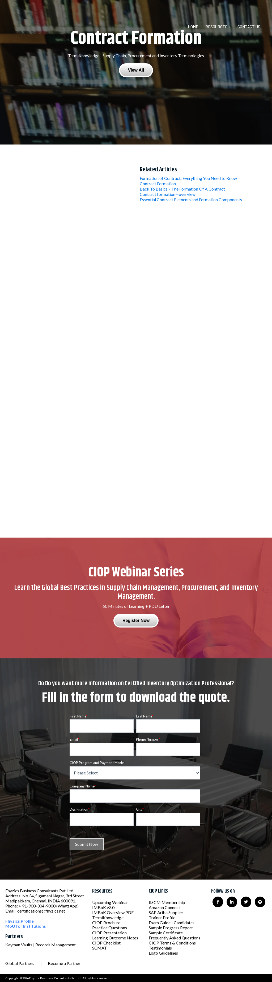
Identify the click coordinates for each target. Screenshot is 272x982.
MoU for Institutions (25, 926)
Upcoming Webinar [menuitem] (110, 902)
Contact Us (248, 26)
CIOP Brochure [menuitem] (106, 922)
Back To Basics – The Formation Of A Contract (182, 188)
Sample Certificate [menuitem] (166, 932)
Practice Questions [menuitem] (109, 927)
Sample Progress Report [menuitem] (171, 927)
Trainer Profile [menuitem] (162, 917)
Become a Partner (64, 963)
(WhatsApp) (67, 905)
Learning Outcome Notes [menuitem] (115, 937)
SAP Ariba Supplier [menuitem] (166, 912)
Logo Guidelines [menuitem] (163, 952)
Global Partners (19, 963)
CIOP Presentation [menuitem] (109, 932)
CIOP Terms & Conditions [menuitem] (172, 942)
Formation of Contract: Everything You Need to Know (188, 178)
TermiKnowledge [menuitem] (108, 917)
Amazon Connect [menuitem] (164, 907)
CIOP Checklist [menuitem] (106, 942)
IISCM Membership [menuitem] (167, 902)
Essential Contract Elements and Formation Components (191, 199)
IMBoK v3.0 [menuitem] (103, 907)
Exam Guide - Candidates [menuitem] (171, 922)
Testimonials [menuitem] (160, 947)
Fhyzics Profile (19, 920)
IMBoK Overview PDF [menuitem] (113, 912)
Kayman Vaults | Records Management (40, 944)
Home (193, 26)
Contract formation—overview (168, 194)
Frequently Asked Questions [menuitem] (174, 937)
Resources (216, 26)
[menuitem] (196, 27)
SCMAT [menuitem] (99, 947)
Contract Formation (158, 183)
